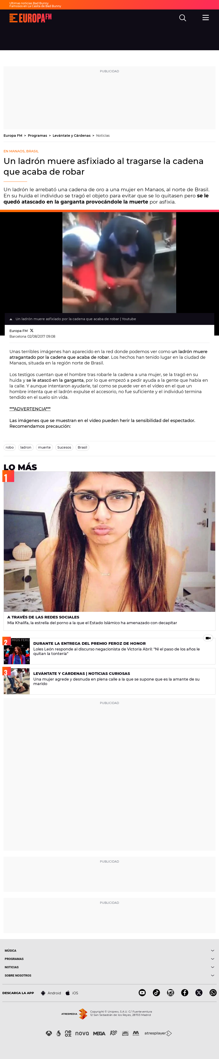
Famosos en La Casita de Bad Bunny (35, 6)
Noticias (103, 135)
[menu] (206, 17)
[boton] (162, 951)
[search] (182, 18)
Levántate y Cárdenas (72, 135)
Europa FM (13, 135)
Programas (38, 135)
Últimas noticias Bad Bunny (29, 3)
